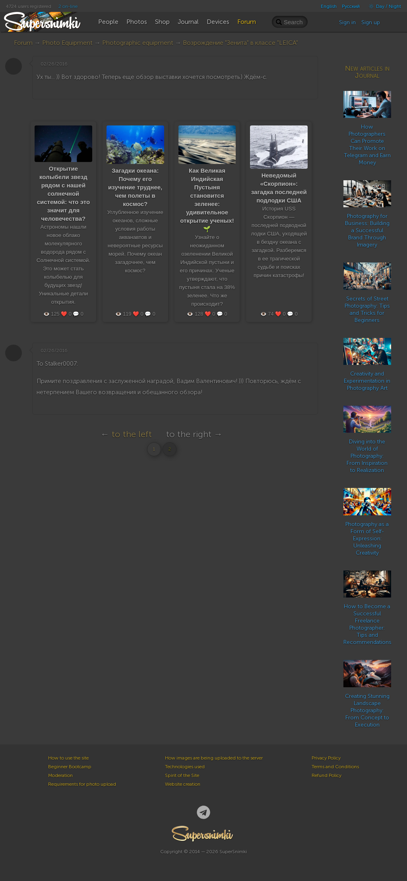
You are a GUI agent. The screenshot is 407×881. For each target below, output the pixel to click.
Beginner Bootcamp (69, 766)
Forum (23, 42)
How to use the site (68, 758)
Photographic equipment (137, 42)
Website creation (182, 784)
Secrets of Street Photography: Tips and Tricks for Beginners (367, 309)
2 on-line (68, 6)
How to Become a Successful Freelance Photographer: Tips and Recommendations (367, 624)
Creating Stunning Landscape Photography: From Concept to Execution (367, 710)
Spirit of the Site (182, 775)
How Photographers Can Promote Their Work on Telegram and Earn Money (367, 144)
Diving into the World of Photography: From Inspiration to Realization (367, 456)
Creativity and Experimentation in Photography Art (367, 380)
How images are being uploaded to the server (214, 758)
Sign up (370, 22)
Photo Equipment (67, 42)
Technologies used (185, 766)
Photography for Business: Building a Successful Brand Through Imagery (367, 230)
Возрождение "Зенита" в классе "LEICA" (240, 42)
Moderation (60, 775)
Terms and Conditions (335, 766)
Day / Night (383, 6)
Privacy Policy (326, 758)
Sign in (347, 22)
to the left (132, 434)
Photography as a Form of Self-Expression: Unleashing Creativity (367, 538)
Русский (351, 6)
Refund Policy (326, 775)
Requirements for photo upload (82, 784)
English (329, 6)
